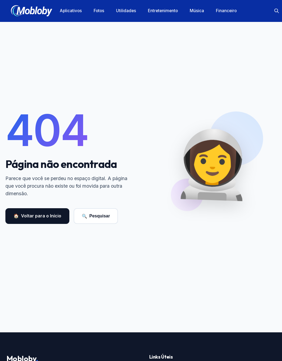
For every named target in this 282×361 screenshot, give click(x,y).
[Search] (276, 10)
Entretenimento (163, 10)
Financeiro (226, 10)
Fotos (99, 10)
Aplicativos (71, 10)
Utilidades (126, 10)
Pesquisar (96, 216)
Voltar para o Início (37, 216)
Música (197, 10)
